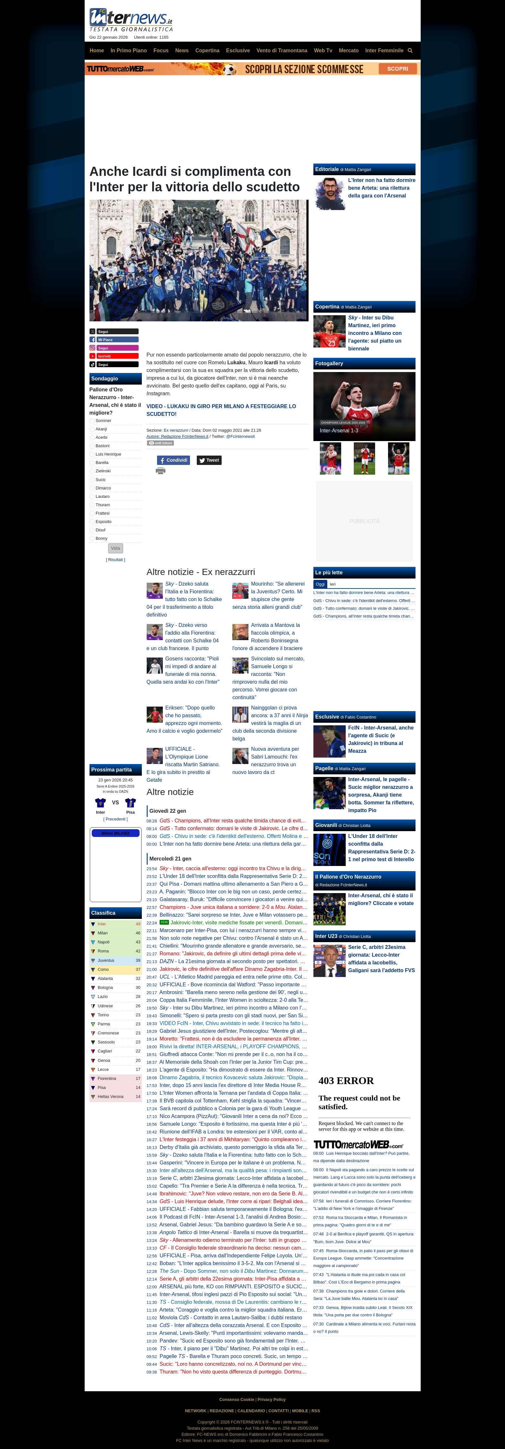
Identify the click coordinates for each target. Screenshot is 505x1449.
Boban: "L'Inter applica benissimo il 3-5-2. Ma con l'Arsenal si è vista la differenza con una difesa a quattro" (282, 1263)
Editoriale (327, 169)
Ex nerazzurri (176, 430)
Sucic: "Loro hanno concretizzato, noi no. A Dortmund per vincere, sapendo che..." (253, 1364)
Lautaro (103, 496)
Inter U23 (326, 936)
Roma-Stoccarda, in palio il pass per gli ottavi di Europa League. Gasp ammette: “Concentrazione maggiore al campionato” (363, 1258)
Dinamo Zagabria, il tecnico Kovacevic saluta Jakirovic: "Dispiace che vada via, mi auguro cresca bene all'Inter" (287, 1077)
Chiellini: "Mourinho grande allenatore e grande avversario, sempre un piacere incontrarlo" (263, 946)
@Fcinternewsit (240, 436)
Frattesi (103, 513)
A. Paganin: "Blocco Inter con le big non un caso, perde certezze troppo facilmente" (254, 891)
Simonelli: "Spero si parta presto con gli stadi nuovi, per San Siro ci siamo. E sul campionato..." (268, 1015)
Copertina (327, 306)
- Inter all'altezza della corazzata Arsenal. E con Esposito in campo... (244, 1325)
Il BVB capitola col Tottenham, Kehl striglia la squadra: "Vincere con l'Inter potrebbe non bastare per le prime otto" (289, 1100)
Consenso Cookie (236, 1399)
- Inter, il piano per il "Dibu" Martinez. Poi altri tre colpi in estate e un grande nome (257, 1348)
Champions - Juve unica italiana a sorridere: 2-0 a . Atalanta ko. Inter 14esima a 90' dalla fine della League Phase (295, 907)
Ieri (333, 584)
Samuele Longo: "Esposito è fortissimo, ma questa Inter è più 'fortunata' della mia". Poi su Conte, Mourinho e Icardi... (293, 1124)
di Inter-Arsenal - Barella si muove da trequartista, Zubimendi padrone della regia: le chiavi (280, 1232)
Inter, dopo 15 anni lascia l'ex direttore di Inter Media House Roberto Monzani (248, 1085)
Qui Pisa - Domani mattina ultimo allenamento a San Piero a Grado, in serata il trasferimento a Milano (276, 884)
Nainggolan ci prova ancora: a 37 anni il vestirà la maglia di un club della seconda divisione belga (270, 723)
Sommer (103, 420)
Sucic (101, 479)
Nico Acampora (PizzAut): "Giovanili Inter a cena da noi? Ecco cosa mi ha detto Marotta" (261, 1116)
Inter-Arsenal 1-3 (339, 430)
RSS (315, 1410)
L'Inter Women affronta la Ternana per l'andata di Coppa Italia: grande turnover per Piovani (263, 1093)
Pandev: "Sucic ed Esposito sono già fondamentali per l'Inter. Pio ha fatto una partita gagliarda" (268, 1340)
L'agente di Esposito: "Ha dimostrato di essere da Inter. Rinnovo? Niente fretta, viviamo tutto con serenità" (281, 1069)
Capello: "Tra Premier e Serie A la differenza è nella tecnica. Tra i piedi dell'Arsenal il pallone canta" (273, 1186)
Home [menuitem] (97, 50)
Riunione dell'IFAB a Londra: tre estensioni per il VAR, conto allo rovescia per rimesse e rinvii (266, 1131)
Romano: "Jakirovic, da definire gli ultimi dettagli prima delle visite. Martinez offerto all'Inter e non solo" (282, 953)
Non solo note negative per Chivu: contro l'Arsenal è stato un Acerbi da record (249, 938)
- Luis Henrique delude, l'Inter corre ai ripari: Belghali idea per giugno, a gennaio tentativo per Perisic (280, 1201)
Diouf (100, 530)
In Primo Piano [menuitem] (128, 50)
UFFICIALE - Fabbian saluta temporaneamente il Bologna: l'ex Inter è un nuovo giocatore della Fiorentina (280, 1209)
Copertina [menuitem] (207, 50)
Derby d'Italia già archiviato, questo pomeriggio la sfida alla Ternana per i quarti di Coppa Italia (267, 1147)
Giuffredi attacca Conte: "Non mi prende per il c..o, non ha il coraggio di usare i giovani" (259, 1054)
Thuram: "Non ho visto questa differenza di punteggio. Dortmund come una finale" (253, 1371)
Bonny (101, 538)
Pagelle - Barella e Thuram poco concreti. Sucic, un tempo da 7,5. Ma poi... (250, 1356)
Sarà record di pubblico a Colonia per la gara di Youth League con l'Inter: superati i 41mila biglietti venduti (280, 1108)
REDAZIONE (222, 1410)
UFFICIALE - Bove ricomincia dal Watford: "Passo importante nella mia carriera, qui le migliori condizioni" (280, 984)
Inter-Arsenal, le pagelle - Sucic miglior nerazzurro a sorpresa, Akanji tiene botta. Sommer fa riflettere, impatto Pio (381, 795)
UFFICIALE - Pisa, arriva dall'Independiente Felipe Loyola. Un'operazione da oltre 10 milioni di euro (273, 1255)
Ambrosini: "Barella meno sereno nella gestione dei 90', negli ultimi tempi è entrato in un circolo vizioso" (277, 992)
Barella (102, 462)
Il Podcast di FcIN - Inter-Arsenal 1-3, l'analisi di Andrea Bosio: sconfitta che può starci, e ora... (267, 1217)
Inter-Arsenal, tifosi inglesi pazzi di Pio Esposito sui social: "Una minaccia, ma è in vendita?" (264, 1294)
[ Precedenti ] (115, 819)
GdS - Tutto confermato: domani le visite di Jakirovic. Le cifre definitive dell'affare (387, 608)
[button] (115, 548)
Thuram (103, 504)
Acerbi (101, 437)
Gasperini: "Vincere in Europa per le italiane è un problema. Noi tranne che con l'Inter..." (260, 1162)
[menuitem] (410, 50)
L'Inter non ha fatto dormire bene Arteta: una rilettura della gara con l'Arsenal (247, 844)
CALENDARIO (251, 1410)
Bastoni (103, 445)
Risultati (115, 559)
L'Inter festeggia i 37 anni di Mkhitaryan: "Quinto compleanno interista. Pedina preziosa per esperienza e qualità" (288, 1139)
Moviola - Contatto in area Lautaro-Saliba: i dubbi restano (231, 1317)
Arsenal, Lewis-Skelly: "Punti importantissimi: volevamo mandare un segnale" (247, 1333)
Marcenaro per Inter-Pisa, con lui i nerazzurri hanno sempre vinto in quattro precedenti (258, 930)
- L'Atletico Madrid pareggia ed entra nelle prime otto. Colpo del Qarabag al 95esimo (262, 977)
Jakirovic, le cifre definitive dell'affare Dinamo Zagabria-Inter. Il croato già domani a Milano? (264, 969)
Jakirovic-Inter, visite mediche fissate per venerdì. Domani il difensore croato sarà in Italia (267, 922)
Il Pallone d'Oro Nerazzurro (348, 877)
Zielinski (103, 470)
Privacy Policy (272, 1399)
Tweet (209, 460)
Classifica (103, 913)
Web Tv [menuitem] (323, 50)
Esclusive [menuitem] (238, 50)
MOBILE (300, 1410)
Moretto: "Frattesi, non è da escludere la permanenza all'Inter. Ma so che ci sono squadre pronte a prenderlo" (284, 1038)
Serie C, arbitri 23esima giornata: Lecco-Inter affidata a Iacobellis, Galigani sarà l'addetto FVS (267, 1178)
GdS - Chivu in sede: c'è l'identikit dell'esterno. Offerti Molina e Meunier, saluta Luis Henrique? (399, 600)
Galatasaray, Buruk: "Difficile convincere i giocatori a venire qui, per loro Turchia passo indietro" (268, 899)
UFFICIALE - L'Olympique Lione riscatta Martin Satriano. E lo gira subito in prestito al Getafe (183, 764)
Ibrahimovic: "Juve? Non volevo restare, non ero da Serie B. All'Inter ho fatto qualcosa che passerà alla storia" (285, 1193)
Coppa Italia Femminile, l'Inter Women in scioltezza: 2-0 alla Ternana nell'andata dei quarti (262, 1000)
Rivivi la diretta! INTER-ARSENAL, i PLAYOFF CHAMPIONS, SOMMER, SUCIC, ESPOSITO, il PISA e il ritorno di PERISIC (301, 1046)
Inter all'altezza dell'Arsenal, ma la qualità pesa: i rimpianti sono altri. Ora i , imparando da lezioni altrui (284, 1170)
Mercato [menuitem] (349, 50)
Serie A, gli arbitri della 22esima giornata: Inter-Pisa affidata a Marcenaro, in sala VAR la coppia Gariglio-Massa (287, 1279)
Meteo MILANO (115, 833)
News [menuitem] (182, 50)
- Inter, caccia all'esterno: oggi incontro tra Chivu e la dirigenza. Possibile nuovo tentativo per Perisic (279, 868)
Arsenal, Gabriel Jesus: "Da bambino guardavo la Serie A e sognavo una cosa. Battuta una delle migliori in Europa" (291, 1224)
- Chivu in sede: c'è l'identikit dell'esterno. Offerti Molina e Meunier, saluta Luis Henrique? (267, 836)
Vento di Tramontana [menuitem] (282, 50)
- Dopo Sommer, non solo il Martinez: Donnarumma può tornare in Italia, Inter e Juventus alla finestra (292, 1271)
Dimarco (103, 488)
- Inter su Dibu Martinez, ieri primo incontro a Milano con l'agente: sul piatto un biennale (264, 1008)
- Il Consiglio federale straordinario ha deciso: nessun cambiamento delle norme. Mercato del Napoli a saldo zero (293, 1248)
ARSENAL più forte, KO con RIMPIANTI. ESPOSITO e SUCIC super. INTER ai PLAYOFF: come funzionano (283, 1286)
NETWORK (195, 1410)
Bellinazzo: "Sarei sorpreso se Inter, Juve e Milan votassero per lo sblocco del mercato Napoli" (267, 915)
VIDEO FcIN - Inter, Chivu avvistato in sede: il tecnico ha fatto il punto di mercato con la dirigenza (271, 1023)
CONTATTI (278, 1410)
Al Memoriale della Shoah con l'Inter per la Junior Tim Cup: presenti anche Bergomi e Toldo (263, 1062)
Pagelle (324, 768)
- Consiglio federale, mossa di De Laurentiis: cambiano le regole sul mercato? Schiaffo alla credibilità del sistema (293, 1302)
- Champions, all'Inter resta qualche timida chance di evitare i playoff (243, 820)
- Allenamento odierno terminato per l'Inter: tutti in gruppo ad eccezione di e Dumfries (269, 1240)
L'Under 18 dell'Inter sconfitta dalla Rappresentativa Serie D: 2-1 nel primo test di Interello (262, 876)
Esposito (103, 521)
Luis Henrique (108, 454)
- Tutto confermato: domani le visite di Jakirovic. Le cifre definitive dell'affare (252, 828)
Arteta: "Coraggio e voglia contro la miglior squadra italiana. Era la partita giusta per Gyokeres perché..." (278, 1310)
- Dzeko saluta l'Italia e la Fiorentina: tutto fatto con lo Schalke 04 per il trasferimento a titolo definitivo (184, 599)
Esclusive (327, 716)
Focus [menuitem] (161, 50)
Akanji (101, 429)
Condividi (173, 460)
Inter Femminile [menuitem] (384, 50)
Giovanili (326, 825)
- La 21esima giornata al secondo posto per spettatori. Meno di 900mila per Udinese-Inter (269, 961)
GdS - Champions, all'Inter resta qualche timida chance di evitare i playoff (380, 616)
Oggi (320, 584)
